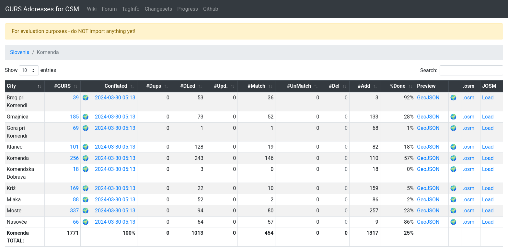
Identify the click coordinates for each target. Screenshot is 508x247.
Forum (109, 9)
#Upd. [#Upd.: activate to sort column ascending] (253, 86)
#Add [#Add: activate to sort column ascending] (379, 86)
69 (118, 120)
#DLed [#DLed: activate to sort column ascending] (224, 86)
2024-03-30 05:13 (158, 98)
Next (493, 224)
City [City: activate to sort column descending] (11, 86)
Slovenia (19, 52)
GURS (26, 241)
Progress (187, 9)
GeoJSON (438, 98)
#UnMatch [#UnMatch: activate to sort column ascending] (321, 86)
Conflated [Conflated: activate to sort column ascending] (161, 86)
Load (490, 98)
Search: (461, 70)
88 (118, 176)
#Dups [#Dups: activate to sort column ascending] (194, 86)
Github (210, 9)
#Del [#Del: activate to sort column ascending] (353, 86)
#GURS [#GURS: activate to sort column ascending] (104, 86)
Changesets (158, 9)
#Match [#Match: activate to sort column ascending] (285, 86)
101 (116, 131)
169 (116, 165)
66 (118, 199)
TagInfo (130, 9)
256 (116, 143)
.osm (473, 98)
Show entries (30, 70)
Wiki (92, 9)
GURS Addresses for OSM (42, 9)
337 (116, 187)
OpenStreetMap (52, 241)
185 (116, 109)
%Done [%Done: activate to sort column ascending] (408, 86)
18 (118, 154)
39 (118, 98)
